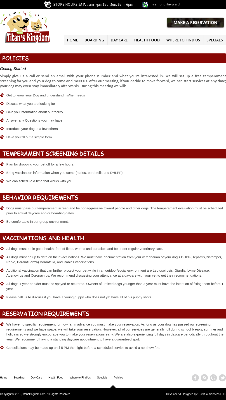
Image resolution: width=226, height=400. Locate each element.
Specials (215, 40)
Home (72, 40)
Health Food (147, 40)
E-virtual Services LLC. (212, 394)
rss (204, 376)
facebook (195, 376)
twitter (222, 376)
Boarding (94, 40)
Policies (118, 377)
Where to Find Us (183, 40)
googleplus (213, 376)
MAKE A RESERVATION (195, 22)
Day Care (119, 40)
